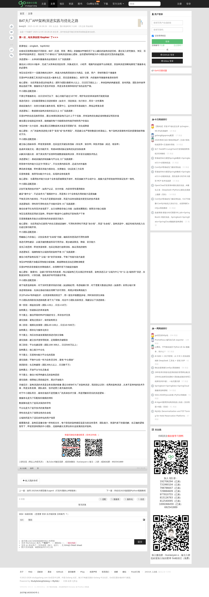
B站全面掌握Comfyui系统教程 (167, 368)
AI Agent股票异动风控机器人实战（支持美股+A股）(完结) (172, 404)
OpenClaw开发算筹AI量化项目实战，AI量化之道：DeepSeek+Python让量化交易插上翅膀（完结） (172, 190)
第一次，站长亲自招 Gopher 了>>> (38, 37)
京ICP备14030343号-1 (29, 593)
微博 (31, 468)
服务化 (129, 499)
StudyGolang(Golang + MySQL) (45, 581)
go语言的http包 (161, 335)
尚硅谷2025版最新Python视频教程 (130, 490)
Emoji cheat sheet (73, 545)
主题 (43, 3)
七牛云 (74, 581)
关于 (21, 572)
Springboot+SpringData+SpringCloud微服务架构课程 (172, 388)
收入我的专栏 (30, 480)
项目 (62, 3)
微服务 (115, 499)
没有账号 (61, 514)
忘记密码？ (178, 45)
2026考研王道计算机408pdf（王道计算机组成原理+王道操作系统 (172, 142)
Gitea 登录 (167, 61)
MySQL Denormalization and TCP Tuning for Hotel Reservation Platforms (172, 413)
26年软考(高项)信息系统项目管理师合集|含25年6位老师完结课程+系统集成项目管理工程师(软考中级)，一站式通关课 (173, 376)
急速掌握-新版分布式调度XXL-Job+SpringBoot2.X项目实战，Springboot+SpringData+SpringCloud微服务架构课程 (172, 217)
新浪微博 (71, 572)
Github (59, 572)
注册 (179, 3)
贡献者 (40, 572)
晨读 (49, 572)
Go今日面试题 (160, 70)
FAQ (30, 572)
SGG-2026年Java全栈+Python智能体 (171, 395)
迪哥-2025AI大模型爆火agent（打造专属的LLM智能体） (52, 490)
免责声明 (93, 572)
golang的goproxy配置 (164, 135)
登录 (188, 3)
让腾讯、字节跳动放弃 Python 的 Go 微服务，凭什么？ (172, 349)
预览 (30, 520)
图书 (80, 3)
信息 (141, 499)
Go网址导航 (93, 3)
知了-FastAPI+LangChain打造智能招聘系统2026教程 (172, 151)
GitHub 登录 (167, 55)
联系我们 (105, 572)
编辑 (22, 520)
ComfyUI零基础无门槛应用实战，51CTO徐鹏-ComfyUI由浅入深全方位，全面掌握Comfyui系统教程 (172, 203)
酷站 (124, 572)
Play (82, 572)
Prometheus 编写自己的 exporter (169, 340)
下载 (106, 3)
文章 (53, 3)
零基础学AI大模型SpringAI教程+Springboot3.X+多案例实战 (172, 160)
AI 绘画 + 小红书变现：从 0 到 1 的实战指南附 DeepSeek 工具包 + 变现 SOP (172, 358)
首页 (22, 13)
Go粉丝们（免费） (181, 558)
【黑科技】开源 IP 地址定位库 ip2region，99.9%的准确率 (172, 128)
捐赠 (116, 572)
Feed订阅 (135, 572)
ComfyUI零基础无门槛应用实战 (168, 167)
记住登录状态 (159, 36)
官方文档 (118, 3)
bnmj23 (22, 26)
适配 (103, 499)
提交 (140, 541)
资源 (71, 3)
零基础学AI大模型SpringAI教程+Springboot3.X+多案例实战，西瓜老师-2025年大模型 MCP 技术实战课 (172, 176)
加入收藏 (23, 468)
